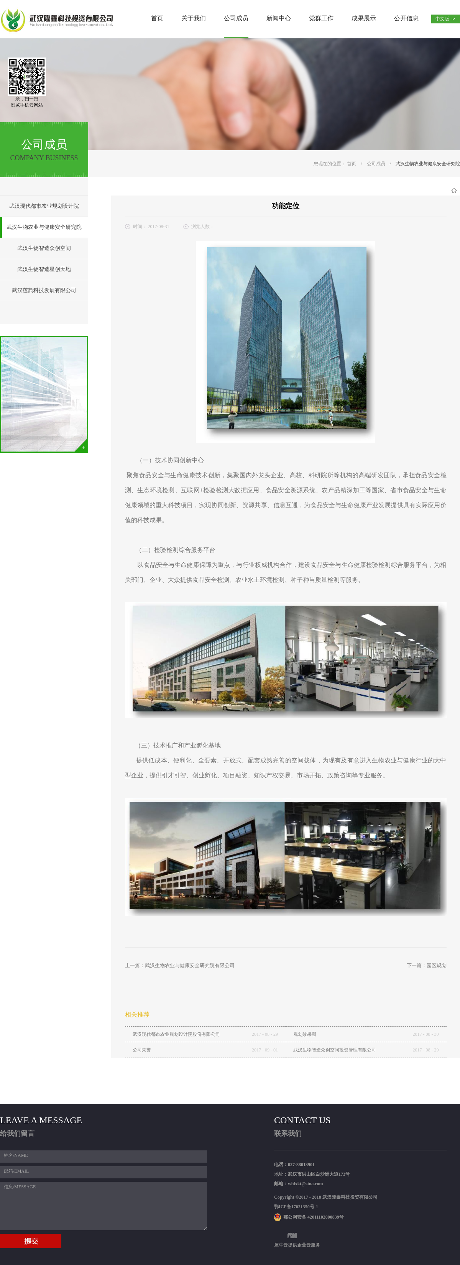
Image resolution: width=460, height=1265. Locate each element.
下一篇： (427, 965)
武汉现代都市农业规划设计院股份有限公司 (176, 1034)
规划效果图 (304, 1034)
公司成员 (376, 163)
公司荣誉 (142, 1050)
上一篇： (180, 965)
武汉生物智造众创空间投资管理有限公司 (334, 1050)
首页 (157, 18)
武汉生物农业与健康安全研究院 (428, 163)
